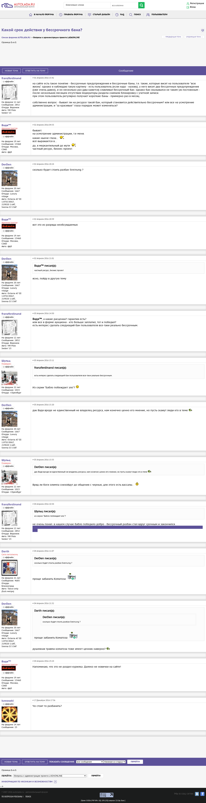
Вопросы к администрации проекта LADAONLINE (56, 37)
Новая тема (11, 70)
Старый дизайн (101, 14)
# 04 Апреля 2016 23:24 (43, 661)
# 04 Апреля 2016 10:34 (43, 504)
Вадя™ (6, 125)
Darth (5, 551)
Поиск (137, 14)
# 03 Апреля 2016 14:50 (43, 313)
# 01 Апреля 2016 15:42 (43, 78)
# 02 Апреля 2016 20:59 (43, 219)
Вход (193, 7)
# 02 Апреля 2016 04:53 (43, 125)
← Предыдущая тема (172, 37)
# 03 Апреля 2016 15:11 (43, 360)
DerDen (6, 164)
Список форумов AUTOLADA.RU (16, 37)
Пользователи (159, 14)
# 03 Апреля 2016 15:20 (43, 404)
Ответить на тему (35, 70)
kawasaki (8, 700)
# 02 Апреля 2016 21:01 (43, 258)
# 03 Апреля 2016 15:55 (43, 459)
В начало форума (44, 14)
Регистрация (197, 3)
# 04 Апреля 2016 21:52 (43, 603)
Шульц (6, 360)
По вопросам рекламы (12, 796)
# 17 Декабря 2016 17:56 (44, 700)
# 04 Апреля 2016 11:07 (43, 551)
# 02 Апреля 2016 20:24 (43, 164)
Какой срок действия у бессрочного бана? (42, 30)
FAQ (122, 14)
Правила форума (73, 14)
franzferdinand (11, 78)
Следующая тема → (194, 37)
